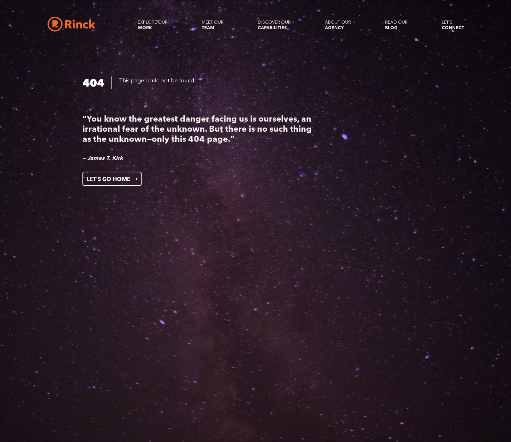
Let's (453, 24)
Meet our (213, 24)
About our (338, 24)
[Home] (71, 24)
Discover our (274, 24)
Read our (396, 24)
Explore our (153, 24)
